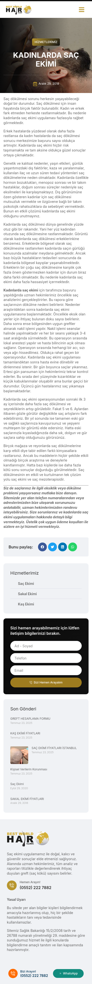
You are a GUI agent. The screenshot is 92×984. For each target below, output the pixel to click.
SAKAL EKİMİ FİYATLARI (27, 799)
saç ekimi (29, 399)
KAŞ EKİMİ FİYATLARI (25, 733)
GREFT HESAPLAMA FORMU (30, 718)
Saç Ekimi (17, 784)
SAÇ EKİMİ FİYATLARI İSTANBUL (54, 748)
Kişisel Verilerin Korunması (28, 769)
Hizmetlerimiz (46, 42)
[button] (81, 9)
